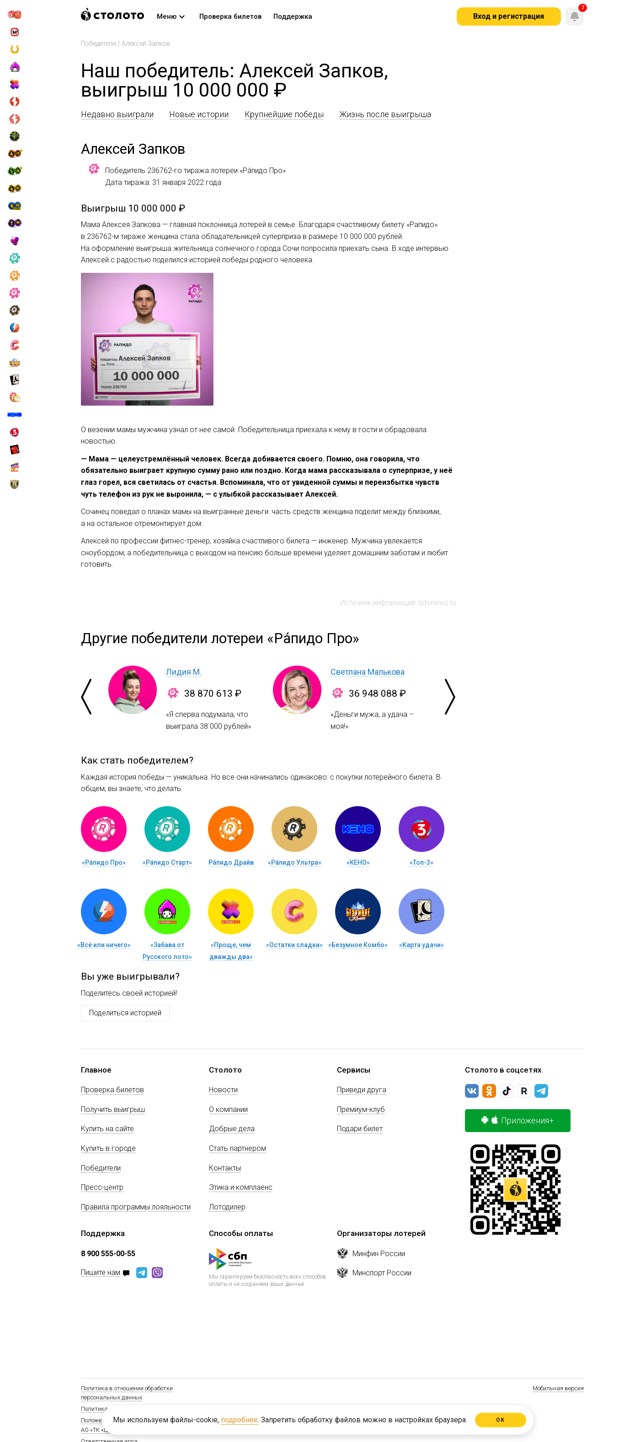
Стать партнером (237, 1148)
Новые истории (199, 114)
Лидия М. (184, 672)
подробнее (239, 1419)
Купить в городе (108, 1148)
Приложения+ (517, 1120)
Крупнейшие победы (284, 114)
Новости (223, 1089)
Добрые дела (232, 1128)
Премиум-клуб (361, 1109)
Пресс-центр (102, 1187)
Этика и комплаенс (240, 1187)
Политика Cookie (103, 1408)
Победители (98, 43)
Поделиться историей (125, 1012)
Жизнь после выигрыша (385, 114)
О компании (228, 1109)
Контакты (225, 1168)
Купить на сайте (107, 1128)
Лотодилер (227, 1207)
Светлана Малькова (368, 672)
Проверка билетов (112, 1089)
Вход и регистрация (508, 16)
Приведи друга (361, 1089)
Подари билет (360, 1128)
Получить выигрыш (113, 1109)
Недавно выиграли (117, 114)
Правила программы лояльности (136, 1207)
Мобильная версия (558, 1388)
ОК (500, 1420)
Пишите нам (100, 1273)
